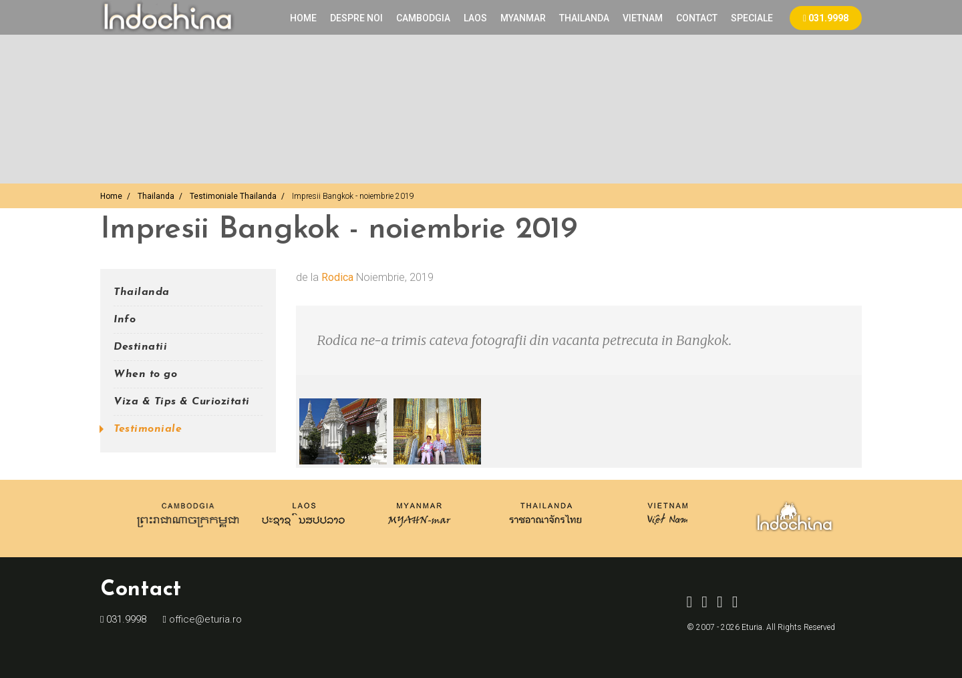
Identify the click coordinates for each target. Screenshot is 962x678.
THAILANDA (584, 18)
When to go (145, 374)
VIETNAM (643, 18)
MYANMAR (523, 18)
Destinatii (140, 347)
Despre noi (356, 18)
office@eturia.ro (204, 619)
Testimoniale (148, 429)
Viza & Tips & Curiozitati (182, 401)
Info (125, 319)
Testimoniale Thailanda (233, 196)
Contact (696, 18)
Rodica (337, 277)
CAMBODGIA (423, 18)
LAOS (475, 18)
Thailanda (156, 196)
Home (303, 18)
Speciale (752, 18)
